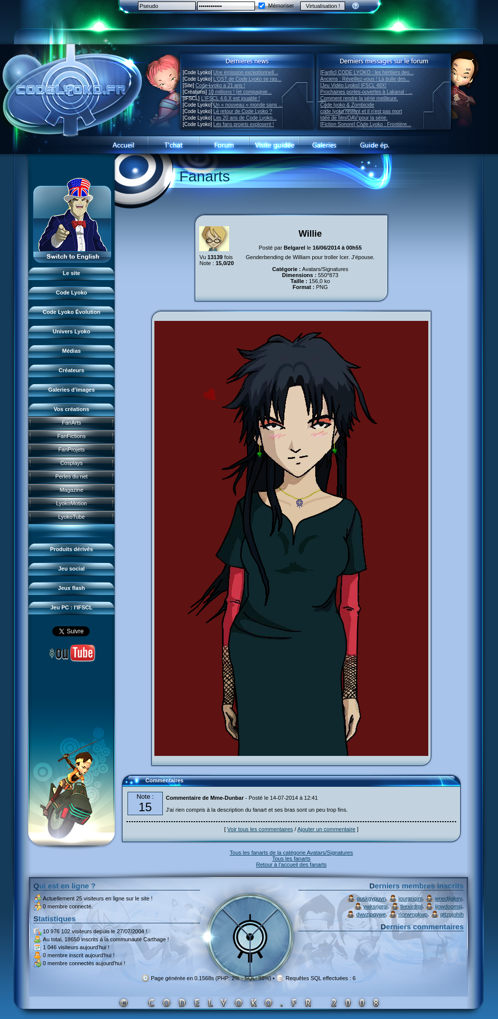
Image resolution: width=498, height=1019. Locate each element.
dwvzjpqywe (371, 914)
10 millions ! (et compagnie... (239, 92)
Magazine (72, 490)
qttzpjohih (452, 914)
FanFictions (71, 436)
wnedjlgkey (448, 898)
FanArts (71, 423)
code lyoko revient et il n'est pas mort (361, 111)
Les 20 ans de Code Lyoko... (244, 118)
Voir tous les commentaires (260, 829)
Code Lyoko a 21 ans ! (221, 85)
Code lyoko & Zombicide (347, 105)
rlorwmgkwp (413, 914)
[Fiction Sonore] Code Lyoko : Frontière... (365, 124)
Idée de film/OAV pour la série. (353, 118)
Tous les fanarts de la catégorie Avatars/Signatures (291, 853)
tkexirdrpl (411, 906)
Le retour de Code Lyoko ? (242, 111)
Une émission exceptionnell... (245, 72)
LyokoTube (71, 517)
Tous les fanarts (291, 859)
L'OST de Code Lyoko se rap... (247, 79)
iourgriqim (410, 898)
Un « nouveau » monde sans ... (247, 105)
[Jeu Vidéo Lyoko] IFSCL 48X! (353, 85)
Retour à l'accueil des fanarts (291, 865)
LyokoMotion (71, 503)
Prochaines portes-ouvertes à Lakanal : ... (366, 92)
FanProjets (71, 449)
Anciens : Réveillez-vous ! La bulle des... (365, 79)
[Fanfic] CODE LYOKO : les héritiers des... (367, 72)
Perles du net (71, 476)
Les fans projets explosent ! (243, 124)
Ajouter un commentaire (326, 829)
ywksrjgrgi (376, 906)
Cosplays (71, 463)
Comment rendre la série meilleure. (359, 98)
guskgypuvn (371, 898)
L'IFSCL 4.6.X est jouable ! (230, 98)
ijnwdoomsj (448, 906)
